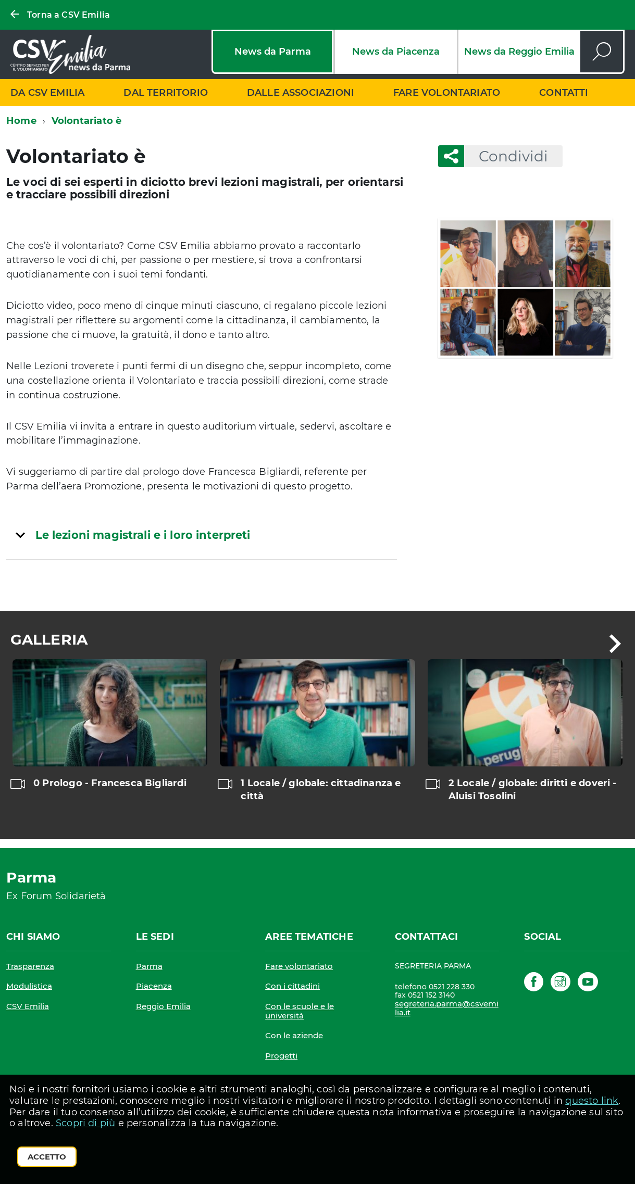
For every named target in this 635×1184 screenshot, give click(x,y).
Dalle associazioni (300, 92)
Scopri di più (85, 1123)
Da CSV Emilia (47, 92)
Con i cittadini (292, 986)
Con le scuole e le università (299, 1011)
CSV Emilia (27, 1006)
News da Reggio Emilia (519, 51)
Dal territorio (165, 92)
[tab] (201, 535)
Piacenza (154, 986)
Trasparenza (30, 966)
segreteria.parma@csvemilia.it (447, 1008)
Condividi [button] (506, 156)
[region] (317, 743)
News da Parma (272, 51)
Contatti (563, 92)
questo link (591, 1100)
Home (21, 121)
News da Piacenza (396, 51)
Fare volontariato (446, 92)
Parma (149, 966)
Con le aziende (294, 1035)
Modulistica (29, 986)
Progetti (281, 1056)
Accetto (47, 1157)
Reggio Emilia (163, 1006)
